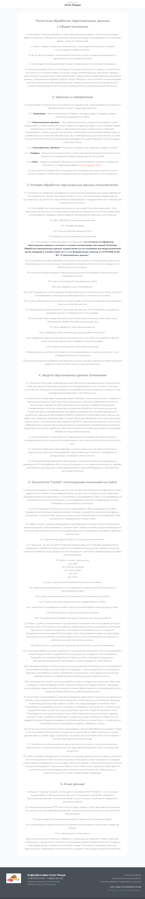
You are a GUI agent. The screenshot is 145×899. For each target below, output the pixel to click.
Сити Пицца (72, 4)
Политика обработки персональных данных (120, 882)
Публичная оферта (132, 875)
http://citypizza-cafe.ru (91, 165)
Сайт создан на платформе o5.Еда (125, 887)
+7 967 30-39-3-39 (36, 878)
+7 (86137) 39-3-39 (54, 878)
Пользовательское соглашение (126, 878)
